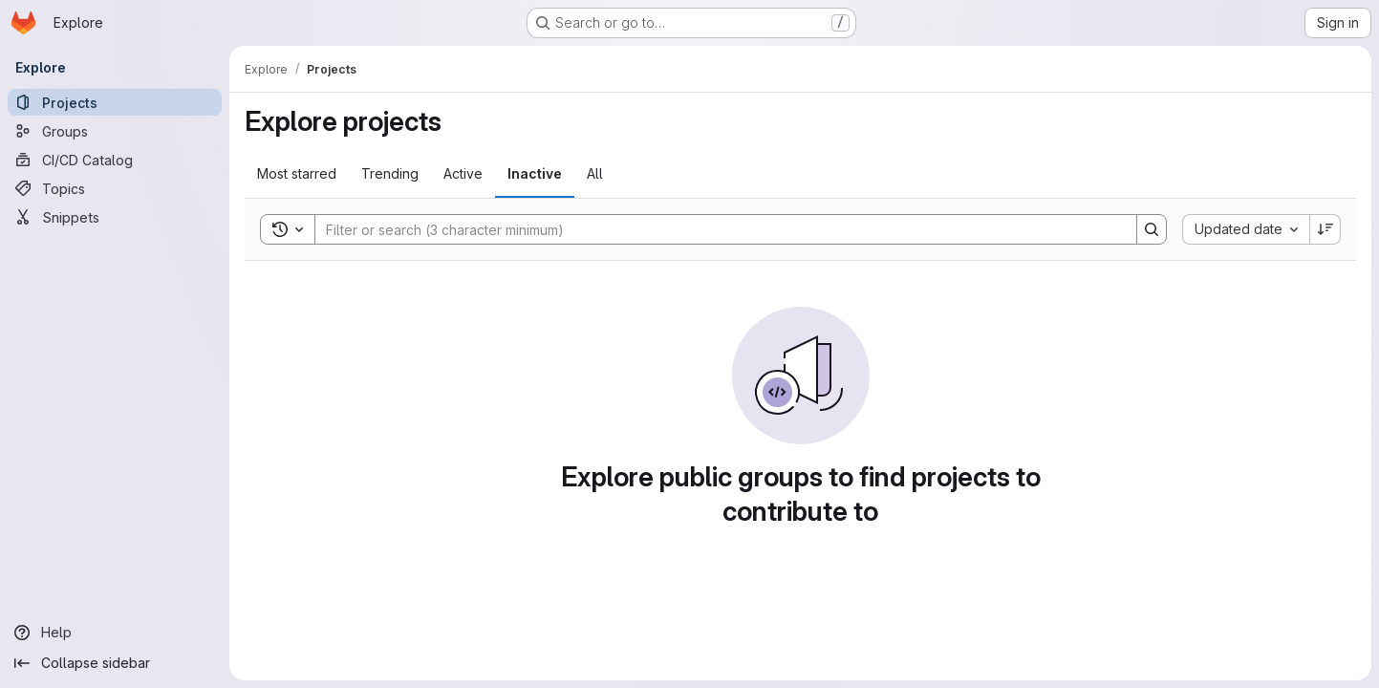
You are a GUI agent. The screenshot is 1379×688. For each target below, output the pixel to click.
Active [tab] (463, 173)
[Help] (115, 632)
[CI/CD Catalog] (115, 159)
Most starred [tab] (296, 173)
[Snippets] (115, 217)
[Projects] (115, 102)
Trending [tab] (390, 173)
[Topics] (115, 188)
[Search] (716, 229)
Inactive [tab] (534, 173)
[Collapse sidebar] (115, 663)
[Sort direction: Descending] (1325, 229)
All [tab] (595, 173)
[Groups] (115, 131)
